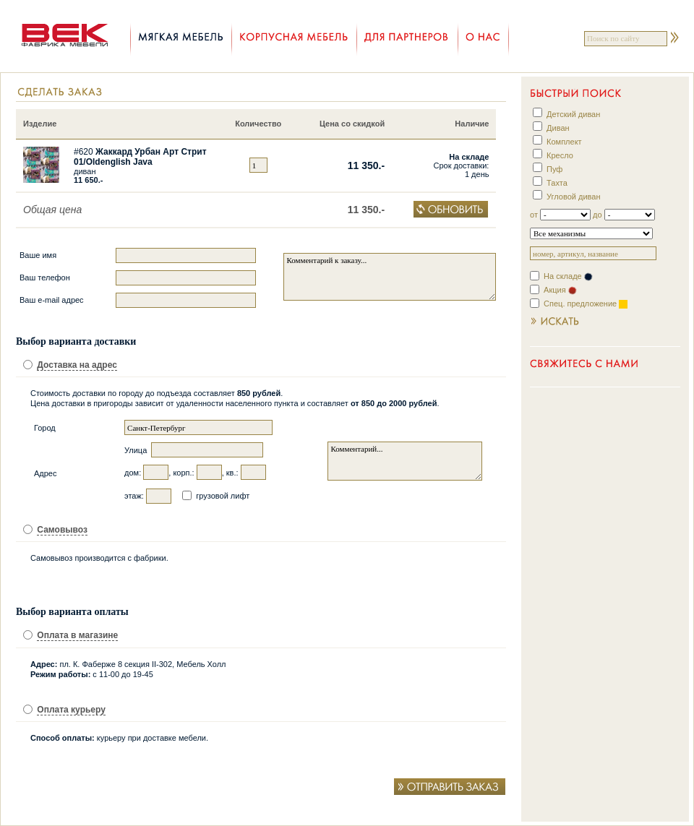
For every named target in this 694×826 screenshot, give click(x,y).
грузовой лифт (222, 495)
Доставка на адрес (77, 365)
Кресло (560, 155)
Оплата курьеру (71, 710)
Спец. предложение (585, 303)
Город (45, 427)
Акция (560, 289)
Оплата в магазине (77, 635)
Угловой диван (573, 196)
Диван (558, 128)
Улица (136, 450)
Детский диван (573, 114)
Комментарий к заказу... (389, 277)
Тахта (557, 182)
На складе (568, 276)
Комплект (564, 141)
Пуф (554, 169)
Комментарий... (404, 461)
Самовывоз (62, 530)
